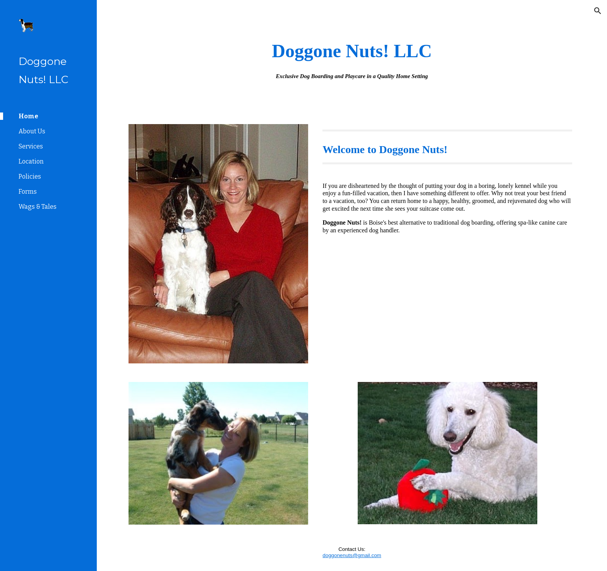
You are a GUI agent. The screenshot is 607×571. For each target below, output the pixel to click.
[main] (352, 57)
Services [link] (31, 146)
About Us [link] (32, 131)
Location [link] (31, 161)
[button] (597, 11)
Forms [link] (28, 191)
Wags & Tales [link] (38, 206)
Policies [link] (30, 176)
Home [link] (28, 116)
